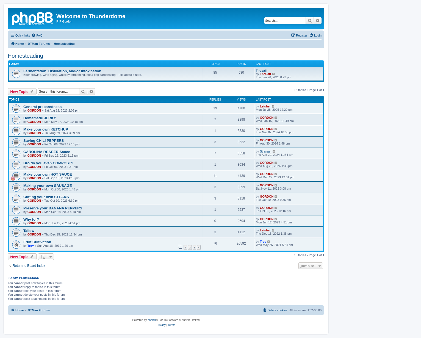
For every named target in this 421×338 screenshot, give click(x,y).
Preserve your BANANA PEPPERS (52, 208)
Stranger (266, 151)
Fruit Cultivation (37, 242)
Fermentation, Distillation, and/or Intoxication (62, 71)
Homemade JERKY (39, 118)
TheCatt (265, 74)
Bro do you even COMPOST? (48, 163)
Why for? (31, 219)
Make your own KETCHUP (45, 129)
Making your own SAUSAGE (47, 186)
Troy (30, 245)
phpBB (152, 320)
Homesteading (25, 56)
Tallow (28, 231)
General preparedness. (43, 107)
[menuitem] (36, 35)
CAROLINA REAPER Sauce (46, 152)
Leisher (265, 106)
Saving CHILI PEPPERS (43, 140)
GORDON (34, 110)
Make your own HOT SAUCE (47, 174)
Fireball (261, 70)
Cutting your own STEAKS (46, 197)
